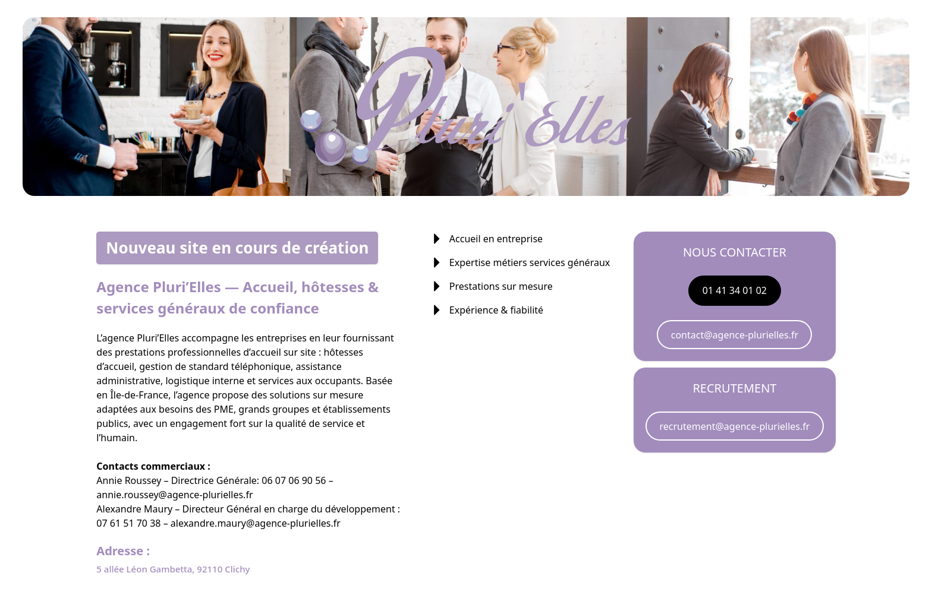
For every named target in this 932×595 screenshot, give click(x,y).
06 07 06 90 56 (294, 480)
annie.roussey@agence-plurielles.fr (174, 494)
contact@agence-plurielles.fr (734, 334)
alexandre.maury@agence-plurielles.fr (256, 523)
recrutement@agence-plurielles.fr (735, 426)
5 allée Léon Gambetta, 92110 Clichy (173, 569)
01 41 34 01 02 (735, 290)
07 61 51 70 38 (128, 523)
